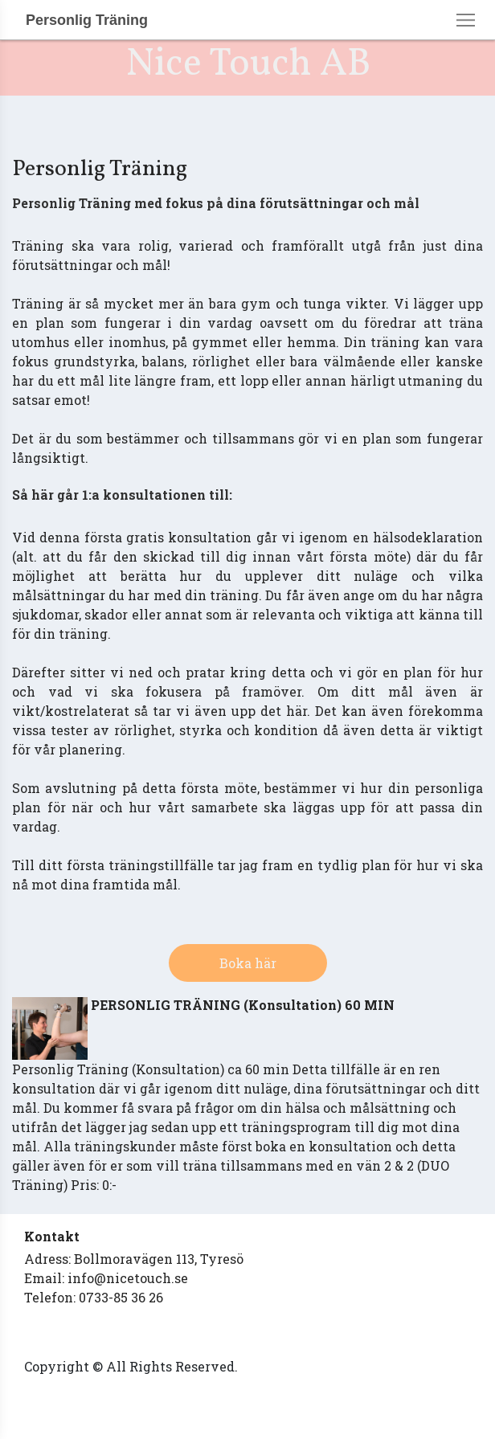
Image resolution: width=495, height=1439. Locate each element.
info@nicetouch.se (128, 1277)
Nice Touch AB (247, 65)
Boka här (247, 963)
